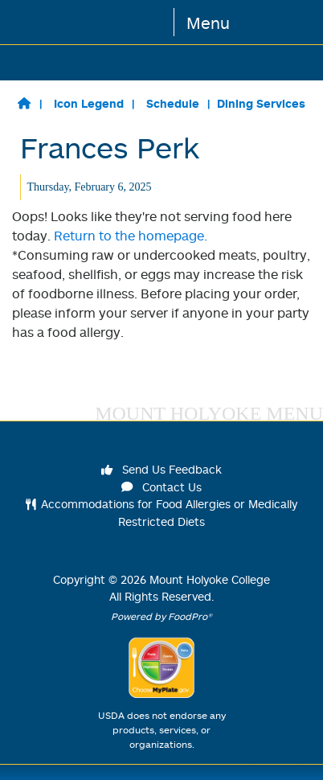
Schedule (172, 103)
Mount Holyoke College (209, 579)
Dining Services (261, 103)
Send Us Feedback (161, 469)
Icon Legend (89, 103)
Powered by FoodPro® (161, 616)
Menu (208, 22)
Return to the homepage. (130, 236)
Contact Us (161, 487)
